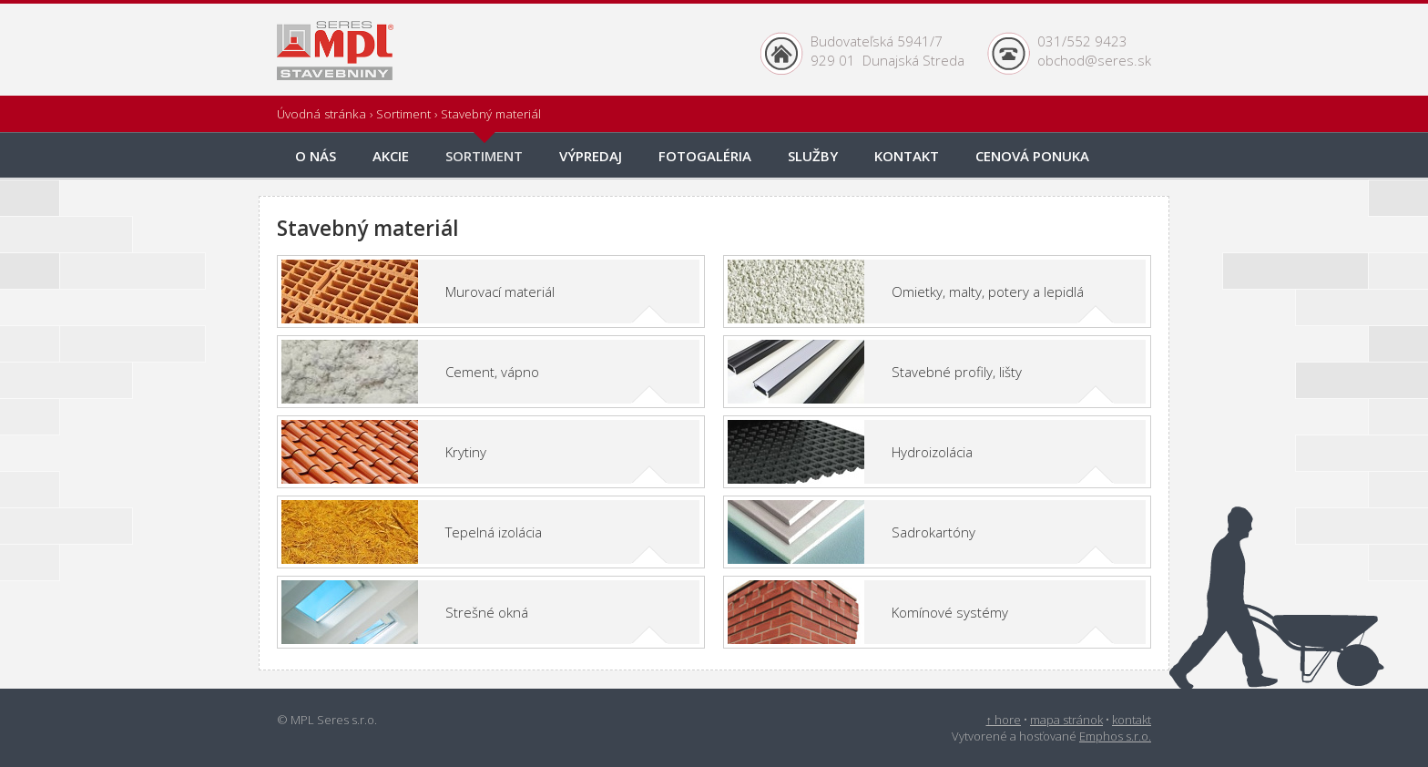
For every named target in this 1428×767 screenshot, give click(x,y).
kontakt (1131, 719)
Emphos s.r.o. (1115, 736)
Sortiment (403, 114)
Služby (813, 156)
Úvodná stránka (321, 114)
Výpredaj (590, 156)
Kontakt (906, 156)
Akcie (390, 156)
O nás (315, 156)
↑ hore (1004, 719)
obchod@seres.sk (1094, 60)
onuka (1032, 156)
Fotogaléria (704, 156)
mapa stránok (1066, 719)
